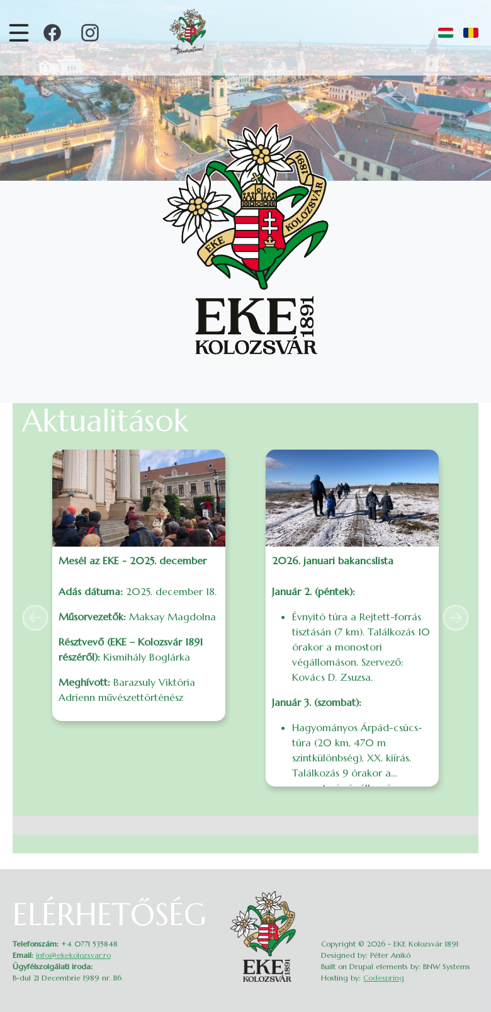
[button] (35, 618)
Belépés (470, 894)
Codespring (383, 977)
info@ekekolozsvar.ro (73, 955)
